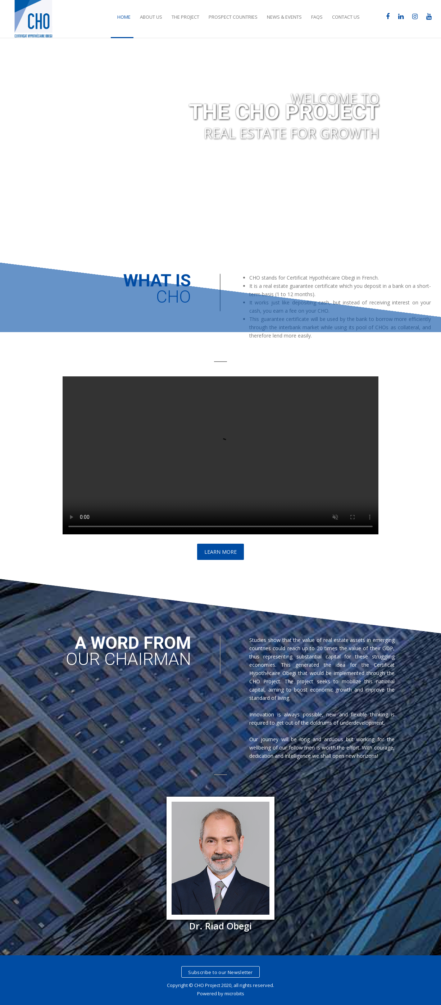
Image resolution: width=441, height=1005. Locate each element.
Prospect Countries (233, 17)
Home (124, 17)
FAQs (317, 17)
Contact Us (346, 17)
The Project (185, 17)
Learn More (220, 551)
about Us (151, 17)
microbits (234, 993)
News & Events (284, 17)
